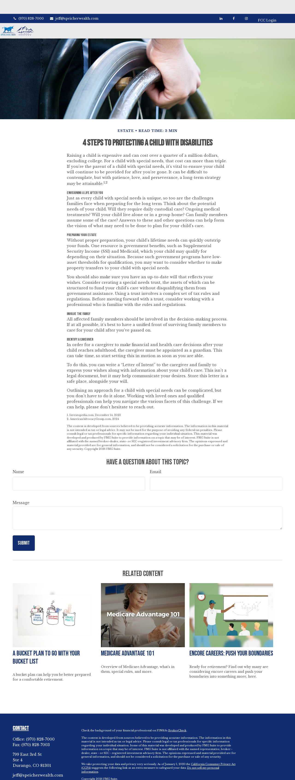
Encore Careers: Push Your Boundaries (231, 642)
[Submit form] (24, 531)
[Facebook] (232, 4)
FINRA (210, 774)
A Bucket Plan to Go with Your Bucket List (46, 646)
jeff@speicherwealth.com (74, 5)
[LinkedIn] (219, 4)
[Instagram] (32, 772)
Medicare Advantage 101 (127, 642)
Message (21, 491)
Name (18, 460)
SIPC (219, 774)
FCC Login (267, 5)
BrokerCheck (177, 719)
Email (155, 460)
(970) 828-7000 (28, 5)
